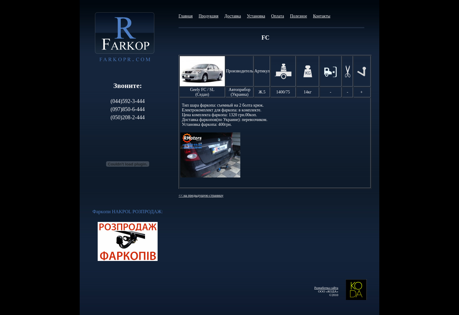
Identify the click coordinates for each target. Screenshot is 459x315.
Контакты (321, 16)
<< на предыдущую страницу (201, 195)
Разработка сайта (326, 287)
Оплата (277, 16)
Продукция (208, 16)
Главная (186, 16)
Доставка (232, 16)
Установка (256, 16)
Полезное (298, 16)
